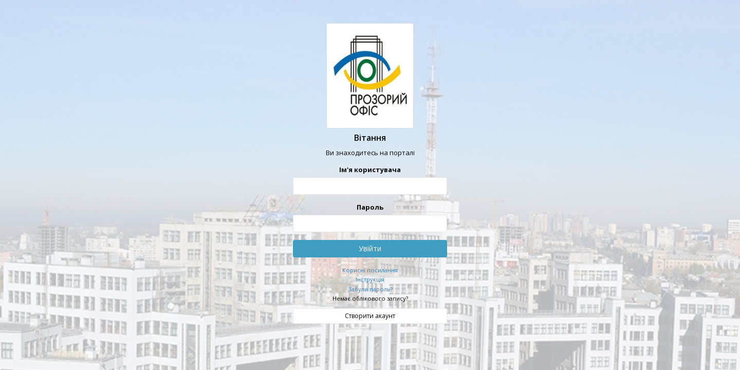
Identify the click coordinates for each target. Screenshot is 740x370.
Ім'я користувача (370, 169)
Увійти (370, 248)
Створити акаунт (370, 315)
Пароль (370, 206)
